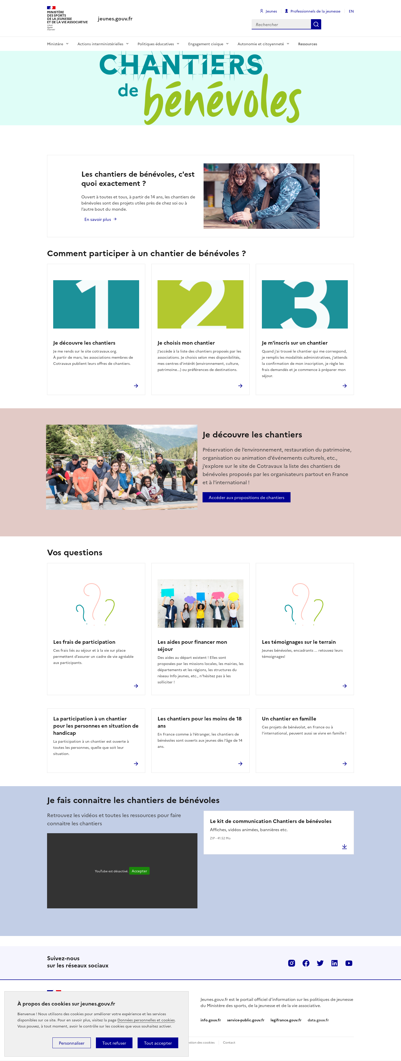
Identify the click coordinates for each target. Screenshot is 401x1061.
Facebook (306, 963)
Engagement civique (205, 43)
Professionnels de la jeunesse (315, 11)
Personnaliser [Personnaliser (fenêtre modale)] (71, 1043)
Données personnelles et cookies (146, 1019)
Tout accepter (158, 1043)
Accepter (139, 870)
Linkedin (334, 963)
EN (351, 11)
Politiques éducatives (156, 43)
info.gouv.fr (211, 1019)
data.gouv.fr (318, 1019)
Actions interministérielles (100, 43)
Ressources (307, 43)
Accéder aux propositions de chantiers (246, 497)
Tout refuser (114, 1043)
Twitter (320, 963)
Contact (229, 1042)
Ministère (55, 43)
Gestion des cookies (200, 1042)
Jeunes (271, 11)
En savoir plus (97, 219)
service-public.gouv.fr (245, 1019)
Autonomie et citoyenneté (261, 43)
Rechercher (316, 24)
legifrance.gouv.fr (286, 1019)
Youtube (349, 963)
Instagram (291, 963)
